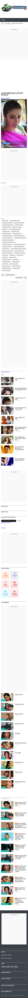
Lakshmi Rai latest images (14, 229)
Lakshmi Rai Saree (6, 227)
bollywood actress (6, 266)
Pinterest (3, 528)
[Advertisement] (14, 44)
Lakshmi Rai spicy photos (19, 244)
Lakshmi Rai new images (19, 253)
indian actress (13, 257)
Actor (8, 966)
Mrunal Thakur (5, 829)
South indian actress (6, 259)
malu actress (15, 259)
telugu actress (20, 255)
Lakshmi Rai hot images (19, 235)
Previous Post (7, 275)
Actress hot (4, 229)
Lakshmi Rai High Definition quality (18, 248)
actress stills (5, 255)
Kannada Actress (15, 261)
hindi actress (5, 257)
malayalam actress (6, 261)
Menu (4, 20)
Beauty (15, 966)
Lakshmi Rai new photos (7, 250)
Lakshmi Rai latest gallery (7, 225)
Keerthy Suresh (5, 904)
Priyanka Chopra (5, 861)
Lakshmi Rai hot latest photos (8, 242)
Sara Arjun (4, 893)
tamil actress (12, 255)
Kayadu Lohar (5, 808)
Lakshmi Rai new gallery (7, 253)
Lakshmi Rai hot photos (7, 237)
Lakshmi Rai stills (6, 231)
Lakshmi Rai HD (5, 248)
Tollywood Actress (16, 266)
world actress (5, 263)
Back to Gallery (5, 98)
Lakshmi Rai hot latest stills (20, 237)
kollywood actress (14, 263)
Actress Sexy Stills (6, 270)
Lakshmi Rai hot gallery (7, 235)
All (2, 374)
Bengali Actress (16, 268)
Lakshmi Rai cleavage (16, 227)
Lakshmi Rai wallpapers (19, 246)
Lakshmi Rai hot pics (17, 233)
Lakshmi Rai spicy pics (7, 244)
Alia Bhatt (4, 871)
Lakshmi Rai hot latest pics (8, 240)
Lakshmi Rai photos (6, 233)
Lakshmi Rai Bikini (19, 225)
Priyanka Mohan (5, 818)
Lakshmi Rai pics (15, 231)
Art (11, 966)
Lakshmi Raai (5, 220)
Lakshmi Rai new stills (7, 246)
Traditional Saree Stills (14, 220)
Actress (3, 700)
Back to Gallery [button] (6, 143)
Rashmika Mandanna (6, 883)
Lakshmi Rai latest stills (7, 222)
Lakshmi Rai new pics (19, 250)
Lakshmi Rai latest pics (19, 222)
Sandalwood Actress (6, 268)
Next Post (21, 277)
